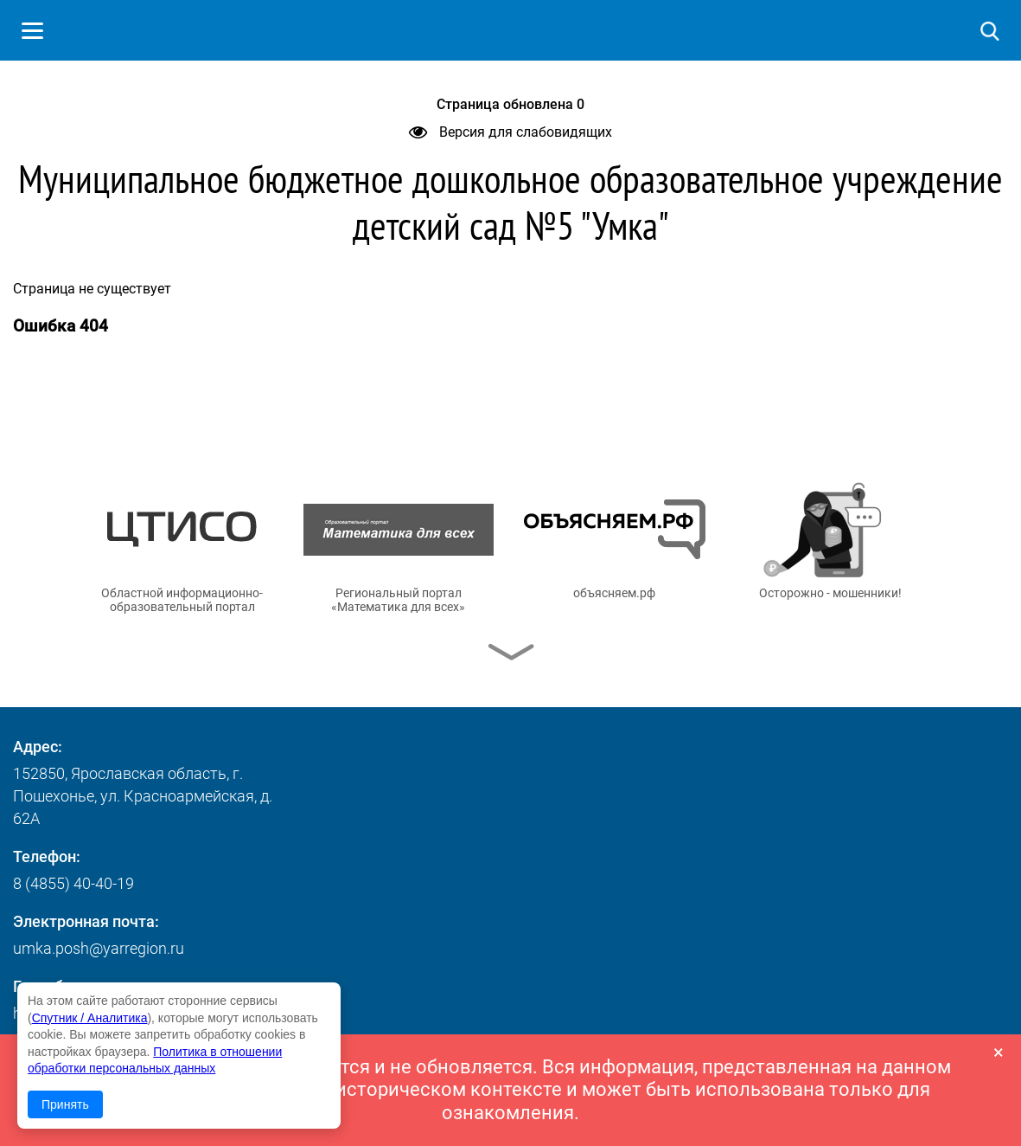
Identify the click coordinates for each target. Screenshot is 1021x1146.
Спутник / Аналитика (90, 1018)
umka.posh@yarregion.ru (98, 948)
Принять (65, 1104)
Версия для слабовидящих (510, 132)
